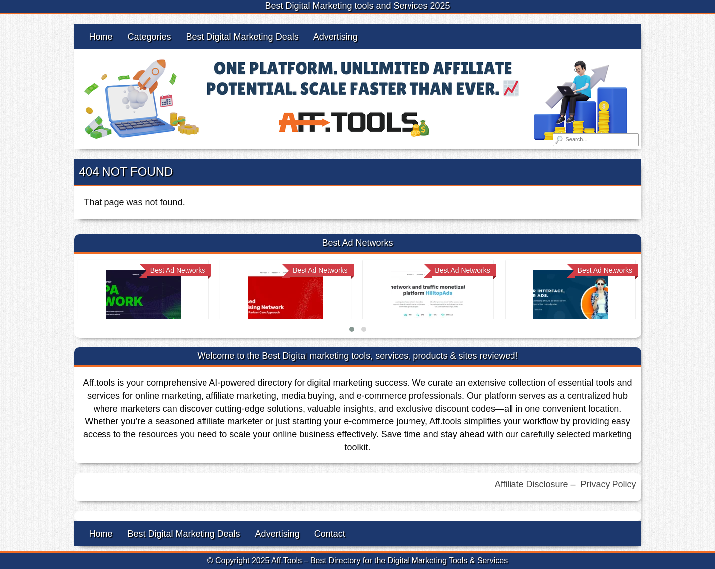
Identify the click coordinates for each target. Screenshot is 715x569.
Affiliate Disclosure (531, 484)
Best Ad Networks (177, 270)
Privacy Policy (608, 484)
